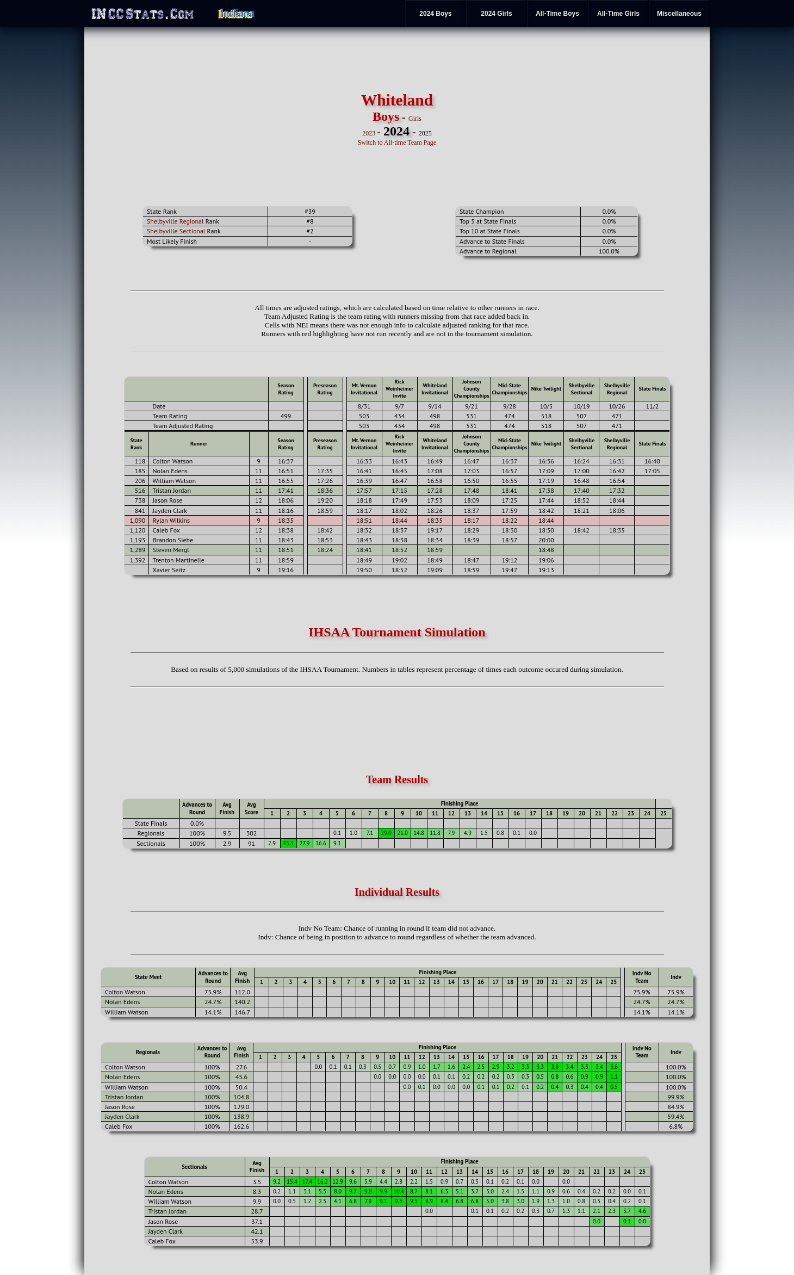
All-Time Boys (557, 13)
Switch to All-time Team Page (397, 142)
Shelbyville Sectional (176, 231)
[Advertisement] (200, 119)
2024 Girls (496, 13)
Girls (414, 118)
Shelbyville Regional (175, 221)
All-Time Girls (618, 13)
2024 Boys (435, 13)
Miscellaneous (679, 13)
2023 (368, 133)
